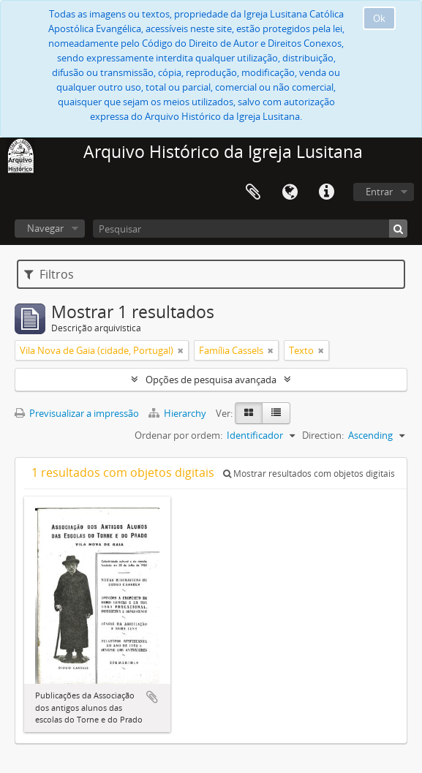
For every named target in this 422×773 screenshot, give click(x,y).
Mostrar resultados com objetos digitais (309, 473)
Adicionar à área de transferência (152, 697)
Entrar (379, 191)
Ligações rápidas (326, 192)
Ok (379, 18)
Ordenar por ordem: (178, 435)
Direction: (323, 435)
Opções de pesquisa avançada (211, 379)
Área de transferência (253, 192)
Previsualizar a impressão (77, 413)
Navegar (45, 228)
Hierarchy (178, 413)
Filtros (49, 274)
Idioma (289, 192)
